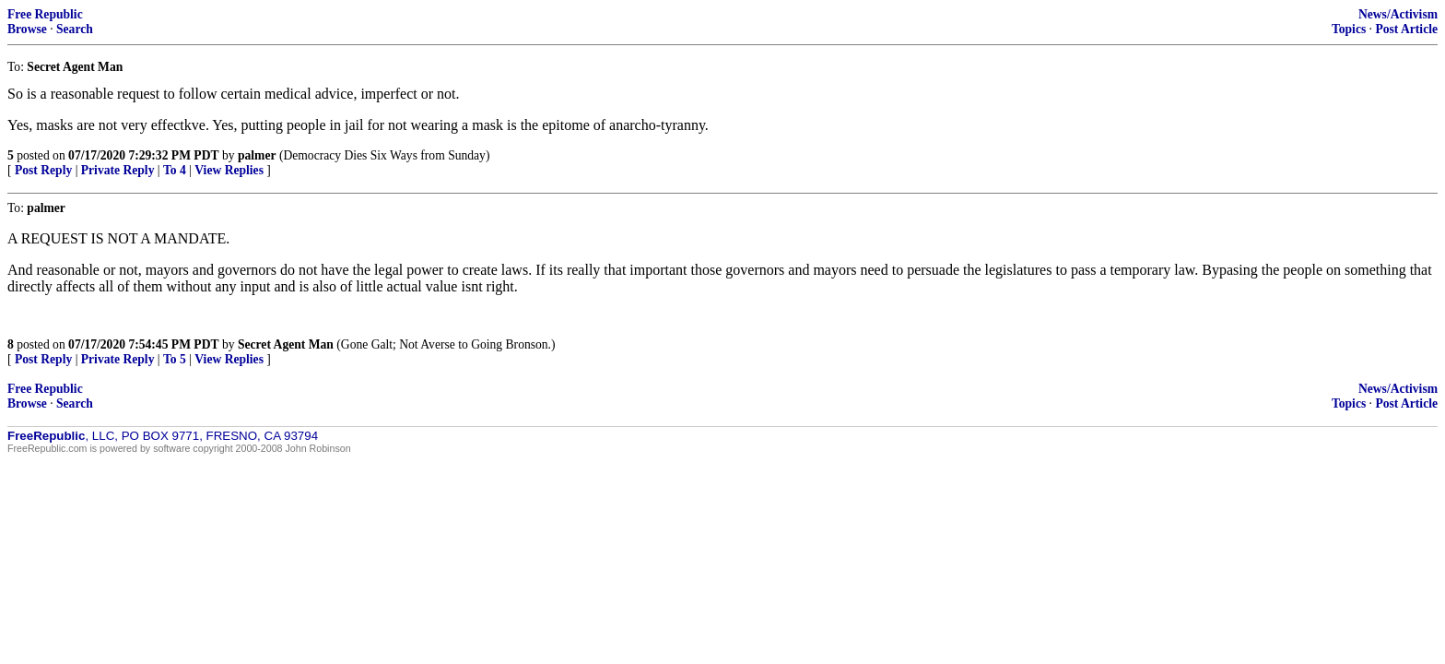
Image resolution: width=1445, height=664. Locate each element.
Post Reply (43, 170)
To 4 (174, 170)
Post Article (1406, 29)
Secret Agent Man (286, 344)
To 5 (174, 359)
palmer (257, 155)
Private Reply (118, 170)
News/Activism (1398, 14)
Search (74, 29)
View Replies (229, 170)
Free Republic (45, 14)
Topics (1349, 29)
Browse (27, 29)
